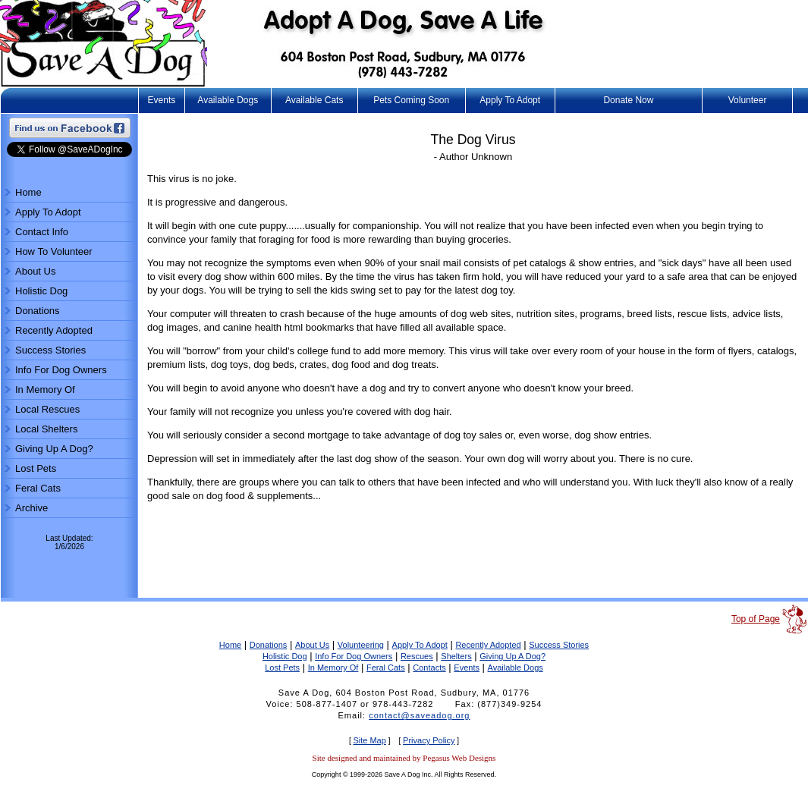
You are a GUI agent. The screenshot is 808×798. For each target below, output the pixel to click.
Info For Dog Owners (61, 369)
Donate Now (628, 100)
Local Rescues (47, 409)
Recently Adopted (54, 330)
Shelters (456, 656)
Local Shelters (46, 429)
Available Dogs (227, 100)
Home (28, 192)
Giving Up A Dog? (54, 448)
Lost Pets (35, 468)
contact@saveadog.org (419, 715)
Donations (37, 310)
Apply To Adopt (509, 100)
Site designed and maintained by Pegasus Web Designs (404, 757)
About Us (35, 271)
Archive (31, 508)
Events (162, 100)
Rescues (417, 656)
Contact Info (41, 231)
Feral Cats (38, 488)
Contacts (429, 667)
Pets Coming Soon (411, 100)
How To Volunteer (54, 251)
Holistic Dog (41, 291)
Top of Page (755, 619)
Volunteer (747, 100)
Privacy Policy (428, 740)
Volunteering (361, 644)
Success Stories (50, 350)
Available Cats (314, 100)
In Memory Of (45, 389)
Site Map (369, 740)
